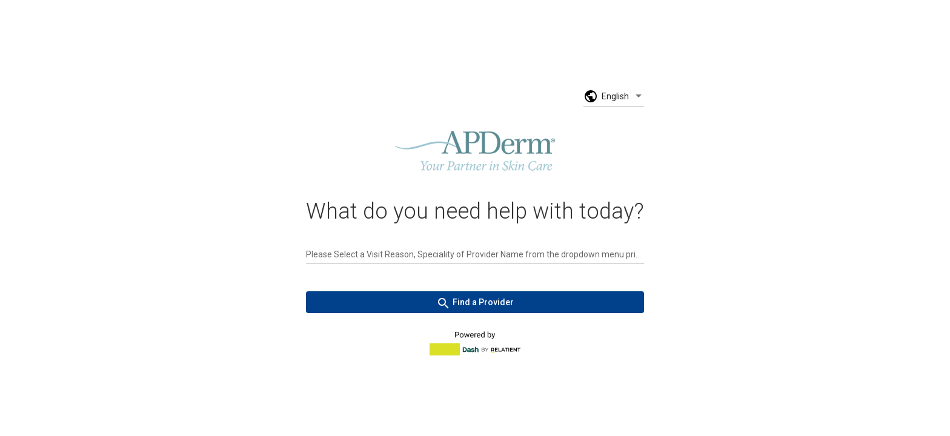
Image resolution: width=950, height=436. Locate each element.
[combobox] (475, 254)
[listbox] (623, 96)
